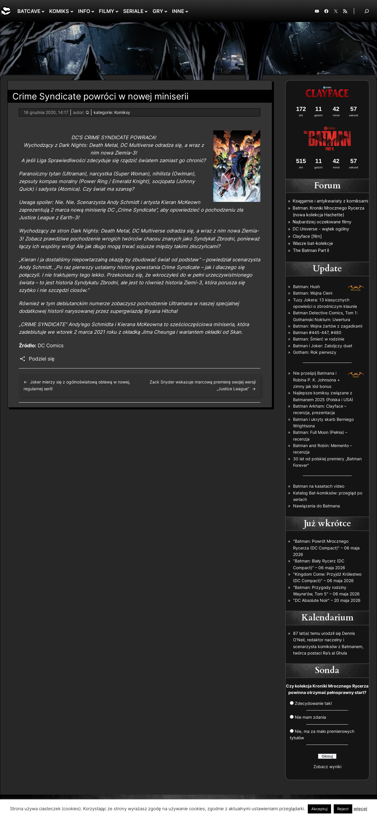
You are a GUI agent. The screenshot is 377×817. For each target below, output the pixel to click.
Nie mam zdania (310, 717)
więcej (360, 808)
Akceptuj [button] (319, 808)
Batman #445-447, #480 (317, 332)
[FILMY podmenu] (116, 11)
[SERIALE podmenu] (146, 11)
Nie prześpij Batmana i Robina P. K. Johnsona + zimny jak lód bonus (316, 380)
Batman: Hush (306, 286)
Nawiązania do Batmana (316, 505)
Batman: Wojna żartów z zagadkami (327, 325)
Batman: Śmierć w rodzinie (318, 338)
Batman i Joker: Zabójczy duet (322, 345)
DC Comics (51, 345)
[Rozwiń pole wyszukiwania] (367, 11)
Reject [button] (343, 808)
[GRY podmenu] (165, 11)
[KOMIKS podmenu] (71, 11)
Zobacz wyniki (327, 766)
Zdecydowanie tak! (313, 703)
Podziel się (41, 359)
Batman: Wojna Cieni (312, 292)
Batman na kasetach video (318, 486)
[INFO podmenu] (92, 11)
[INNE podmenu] (186, 11)
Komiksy (122, 112)
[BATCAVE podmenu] (43, 11)
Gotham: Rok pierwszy (314, 352)
